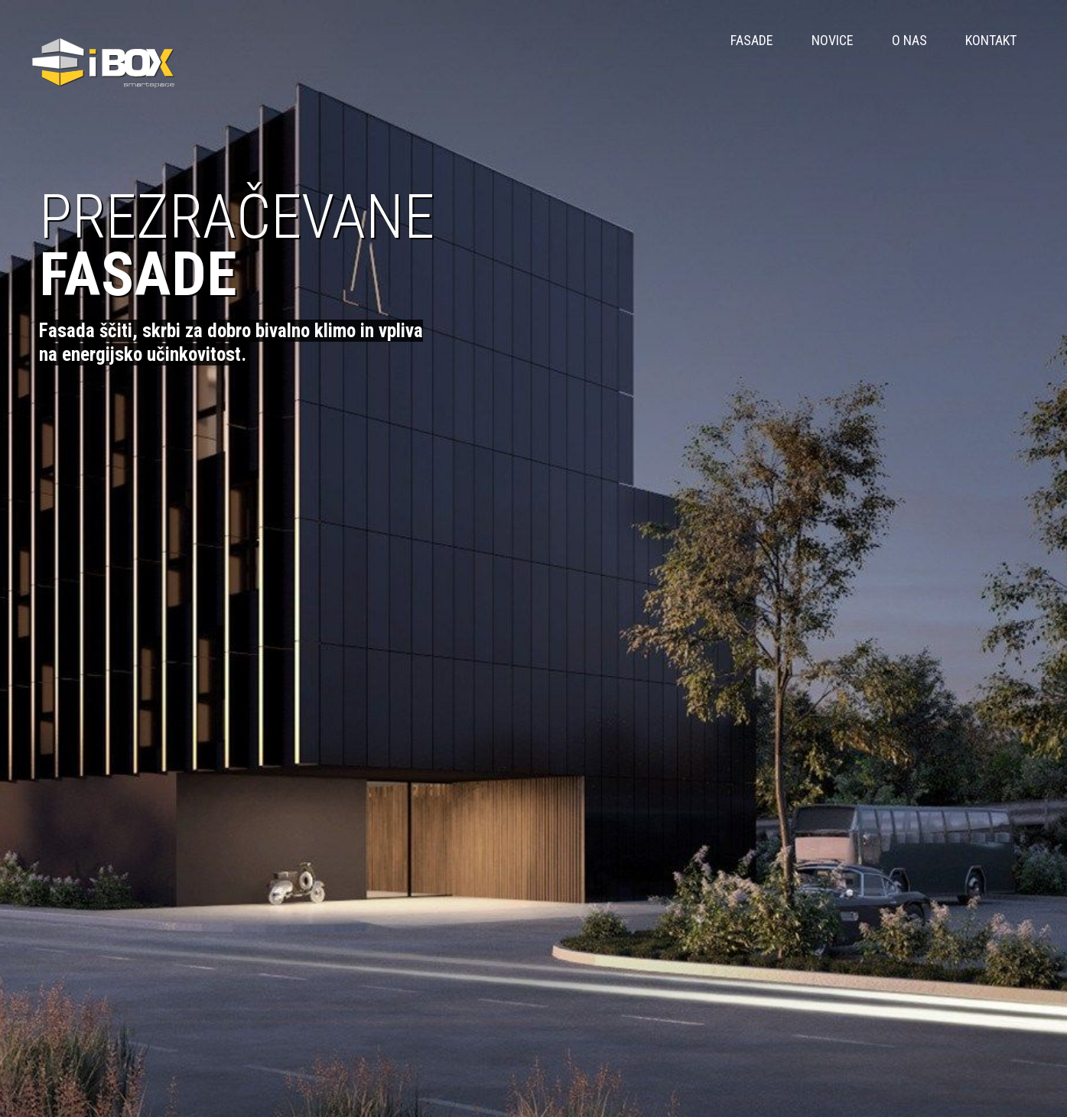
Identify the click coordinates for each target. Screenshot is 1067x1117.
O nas (909, 40)
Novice (833, 40)
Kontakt (991, 40)
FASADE (751, 40)
